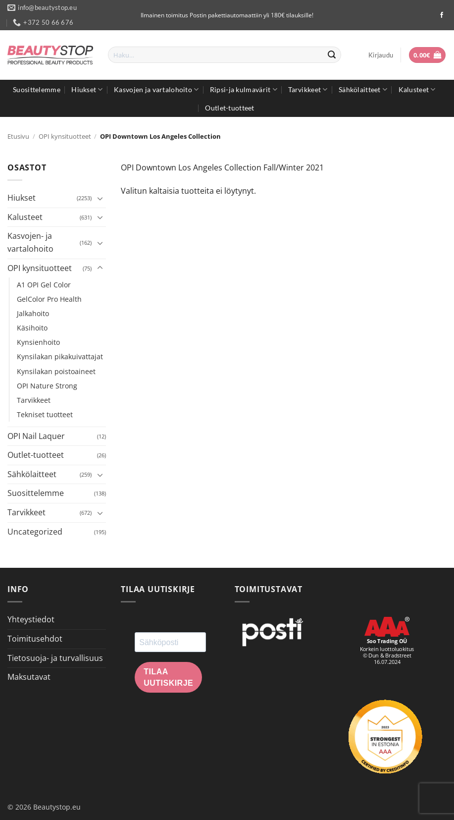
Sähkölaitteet (363, 89)
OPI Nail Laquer (36, 436)
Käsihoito (32, 327)
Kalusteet (417, 89)
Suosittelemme (36, 89)
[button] (380, 55)
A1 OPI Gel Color (44, 284)
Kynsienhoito (38, 342)
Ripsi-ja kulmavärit (243, 89)
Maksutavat (28, 676)
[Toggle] (100, 198)
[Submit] (331, 55)
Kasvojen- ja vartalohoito (30, 242)
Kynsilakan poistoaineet (56, 371)
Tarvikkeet (307, 89)
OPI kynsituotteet (65, 136)
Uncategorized (34, 531)
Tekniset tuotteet (45, 414)
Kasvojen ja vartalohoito (156, 89)
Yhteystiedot (30, 619)
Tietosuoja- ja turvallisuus (55, 658)
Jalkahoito (33, 313)
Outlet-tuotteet (229, 108)
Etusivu (18, 136)
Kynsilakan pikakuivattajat (60, 356)
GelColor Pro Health (49, 299)
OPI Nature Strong (47, 385)
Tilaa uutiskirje (168, 677)
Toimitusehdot (34, 638)
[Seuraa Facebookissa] (442, 15)
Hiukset (87, 89)
